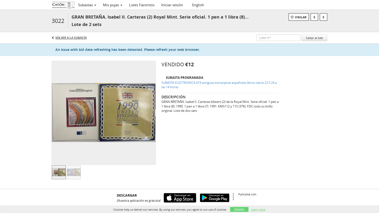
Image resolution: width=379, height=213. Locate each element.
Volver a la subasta (71, 38)
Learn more (258, 209)
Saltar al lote (314, 38)
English (198, 4)
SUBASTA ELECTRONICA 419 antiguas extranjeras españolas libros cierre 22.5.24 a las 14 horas (219, 84)
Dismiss (239, 209)
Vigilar (300, 17)
